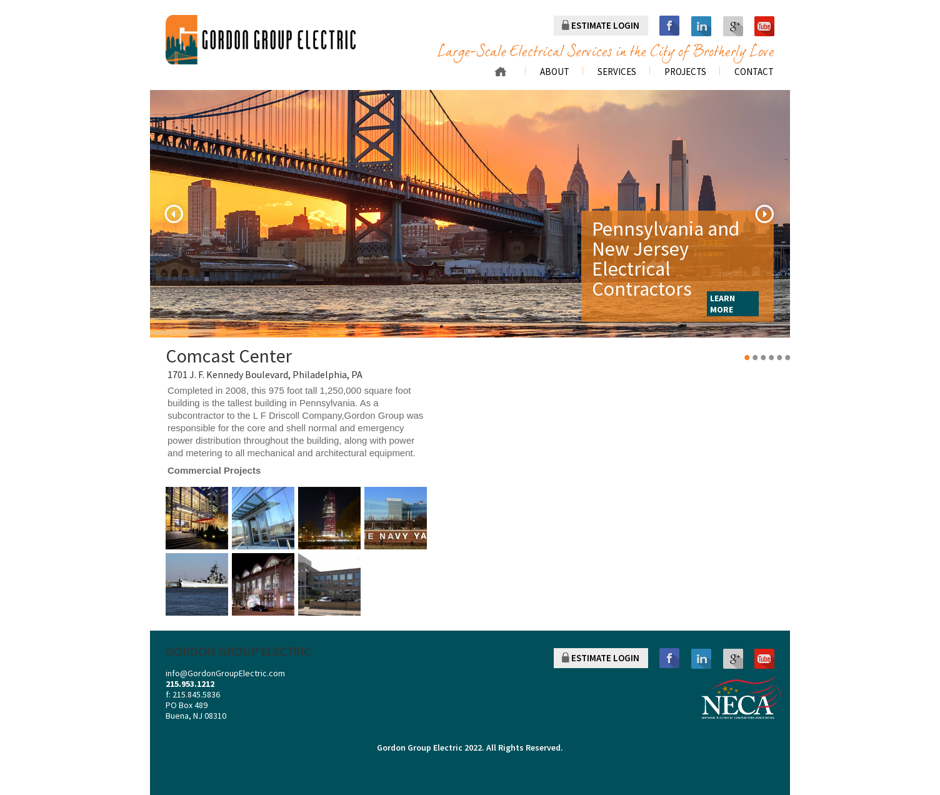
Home (500, 71)
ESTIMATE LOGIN (605, 25)
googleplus (733, 26)
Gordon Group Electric (419, 747)
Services (617, 72)
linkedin (701, 26)
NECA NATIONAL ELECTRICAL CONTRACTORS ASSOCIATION (741, 697)
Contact (754, 72)
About (554, 72)
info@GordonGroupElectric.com (225, 673)
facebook (669, 26)
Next (764, 213)
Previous (173, 213)
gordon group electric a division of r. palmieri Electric (261, 39)
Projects (685, 72)
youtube (764, 26)
